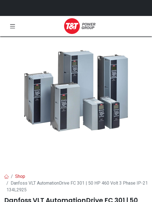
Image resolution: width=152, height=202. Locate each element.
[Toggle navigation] (13, 26)
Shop (20, 176)
